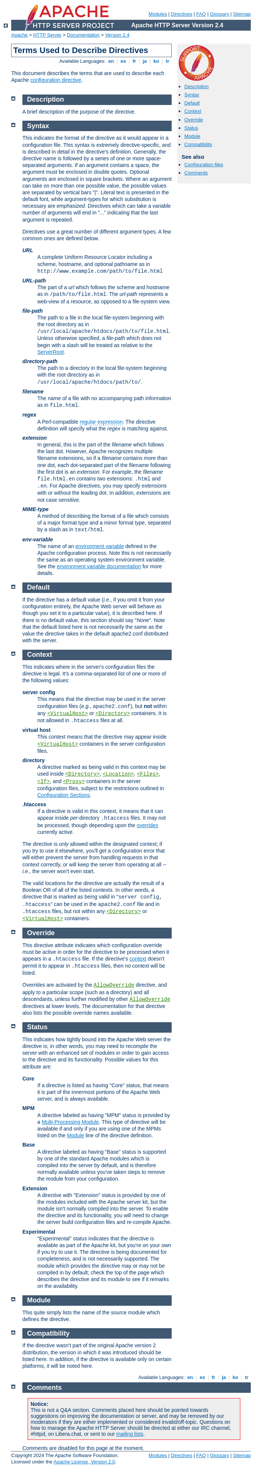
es (123, 61)
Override (193, 120)
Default (192, 103)
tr (168, 61)
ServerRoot (50, 352)
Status (191, 128)
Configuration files (203, 164)
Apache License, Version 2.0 (84, 1462)
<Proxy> (74, 782)
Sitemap (242, 14)
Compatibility (198, 144)
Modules (158, 14)
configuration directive (55, 80)
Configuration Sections (63, 795)
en (111, 61)
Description (196, 86)
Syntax (191, 95)
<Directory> (113, 714)
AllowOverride (114, 985)
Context (192, 111)
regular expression (101, 422)
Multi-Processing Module (70, 1122)
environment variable (99, 546)
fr (134, 61)
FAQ (201, 14)
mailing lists (129, 1434)
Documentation (83, 35)
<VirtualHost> (67, 714)
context (137, 959)
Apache (19, 35)
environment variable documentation (99, 566)
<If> (43, 782)
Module (192, 136)
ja (144, 61)
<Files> (148, 774)
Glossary (219, 14)
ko (156, 61)
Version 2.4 (117, 35)
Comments (196, 173)
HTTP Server (47, 35)
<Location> (118, 774)
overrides (147, 825)
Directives (181, 14)
